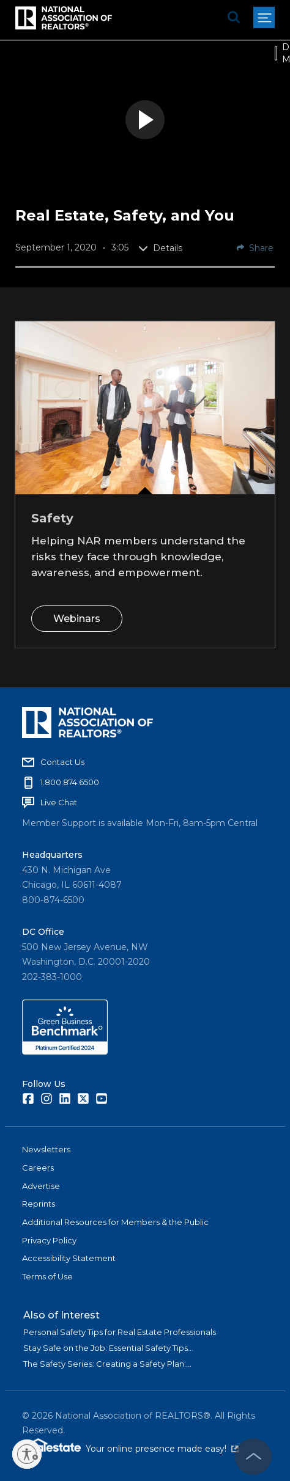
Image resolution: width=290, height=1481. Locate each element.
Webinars (76, 618)
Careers (38, 1167)
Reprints (38, 1204)
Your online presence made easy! (162, 1448)
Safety (52, 518)
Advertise (41, 1186)
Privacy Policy (49, 1240)
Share (255, 248)
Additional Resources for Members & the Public (115, 1222)
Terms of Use (47, 1276)
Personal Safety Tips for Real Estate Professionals (119, 1332)
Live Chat (58, 802)
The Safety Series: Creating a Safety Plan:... (107, 1364)
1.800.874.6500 (69, 782)
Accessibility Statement (69, 1258)
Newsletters (46, 1149)
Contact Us (62, 762)
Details (160, 248)
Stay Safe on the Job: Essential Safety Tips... (108, 1348)
